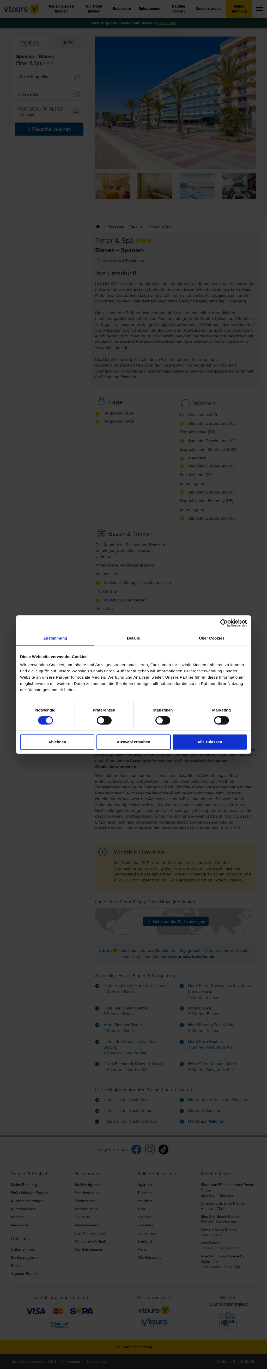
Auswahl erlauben (133, 742)
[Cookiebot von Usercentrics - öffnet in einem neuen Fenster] (224, 623)
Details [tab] (133, 638)
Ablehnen (57, 742)
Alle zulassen (209, 742)
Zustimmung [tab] (55, 638)
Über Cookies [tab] (211, 638)
